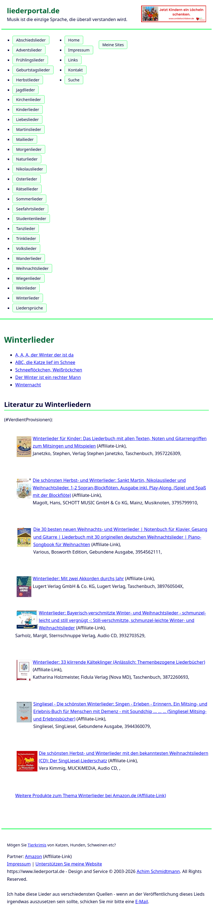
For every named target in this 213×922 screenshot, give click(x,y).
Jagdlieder (25, 89)
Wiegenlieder (28, 278)
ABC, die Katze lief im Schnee (45, 362)
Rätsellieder (27, 189)
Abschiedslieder (31, 40)
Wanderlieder (28, 258)
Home (74, 40)
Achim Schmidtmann (158, 871)
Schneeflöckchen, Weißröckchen (48, 370)
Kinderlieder (27, 109)
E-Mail (141, 901)
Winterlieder (27, 298)
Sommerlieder (29, 199)
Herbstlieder (27, 79)
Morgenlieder (29, 149)
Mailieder (25, 139)
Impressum (79, 50)
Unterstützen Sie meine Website (69, 864)
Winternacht (28, 385)
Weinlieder (26, 288)
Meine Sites (113, 44)
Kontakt (75, 70)
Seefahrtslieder (30, 208)
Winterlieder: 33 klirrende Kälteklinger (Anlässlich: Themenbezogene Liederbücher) (119, 662)
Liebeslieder (27, 119)
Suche (74, 79)
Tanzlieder (25, 228)
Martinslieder (28, 129)
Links (73, 60)
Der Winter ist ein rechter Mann (48, 377)
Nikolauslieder (29, 169)
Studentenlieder (31, 218)
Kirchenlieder (28, 99)
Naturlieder (27, 159)
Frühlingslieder (30, 60)
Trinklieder (26, 238)
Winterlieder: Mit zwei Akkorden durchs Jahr (78, 578)
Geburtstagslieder (33, 70)
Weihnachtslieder (32, 268)
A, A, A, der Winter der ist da (44, 355)
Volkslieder (26, 248)
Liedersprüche (29, 308)
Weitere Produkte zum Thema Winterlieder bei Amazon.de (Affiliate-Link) (90, 795)
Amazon (33, 856)
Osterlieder (26, 179)
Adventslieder (29, 50)
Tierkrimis (37, 845)
